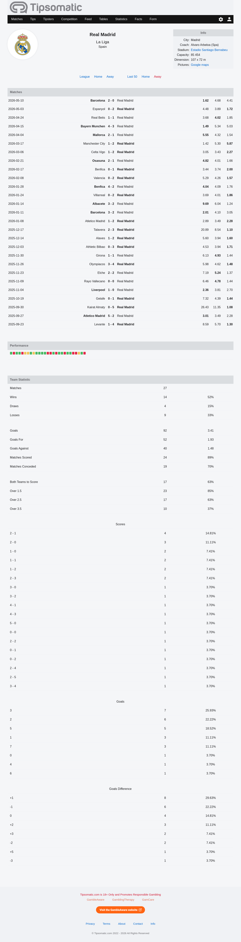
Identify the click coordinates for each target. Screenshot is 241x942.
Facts (138, 19)
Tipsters (48, 19)
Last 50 (132, 76)
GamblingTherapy (123, 899)
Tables (103, 19)
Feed (88, 19)
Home (98, 76)
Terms (106, 923)
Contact (138, 923)
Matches (17, 19)
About (121, 923)
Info (153, 923)
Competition (69, 19)
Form (153, 19)
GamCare (148, 899)
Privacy (90, 923)
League (85, 76)
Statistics (121, 19)
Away (110, 76)
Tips (33, 19)
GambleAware (95, 899)
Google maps (200, 64)
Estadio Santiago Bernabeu (209, 50)
